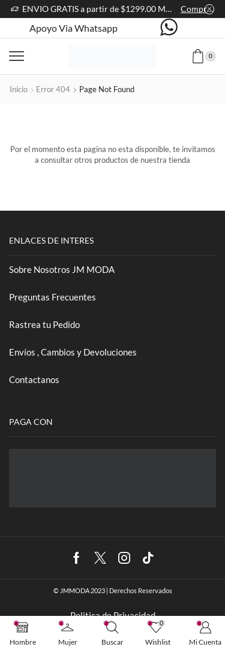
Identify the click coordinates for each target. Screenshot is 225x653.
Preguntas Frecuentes (52, 296)
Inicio (19, 89)
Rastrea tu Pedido (44, 324)
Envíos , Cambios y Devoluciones (73, 352)
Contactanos (34, 379)
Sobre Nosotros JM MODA (62, 269)
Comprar (197, 9)
